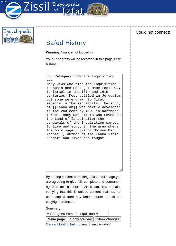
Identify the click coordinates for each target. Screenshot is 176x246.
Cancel (51, 243)
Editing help (68, 243)
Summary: (53, 228)
